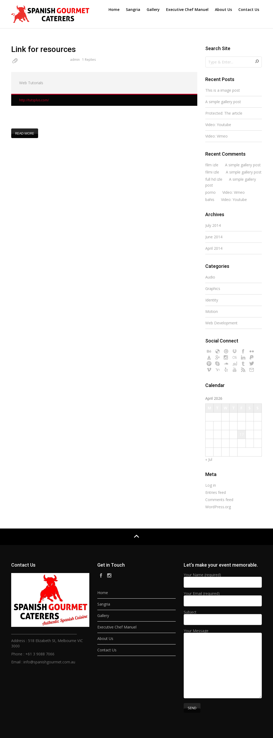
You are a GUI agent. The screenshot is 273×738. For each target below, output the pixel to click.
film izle (211, 164)
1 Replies (89, 59)
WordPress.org (218, 506)
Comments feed (219, 499)
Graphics (212, 288)
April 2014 (213, 248)
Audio (210, 277)
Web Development (221, 322)
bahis (209, 199)
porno (210, 192)
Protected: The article (223, 113)
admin (75, 59)
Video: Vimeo (216, 136)
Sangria (133, 9)
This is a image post (222, 90)
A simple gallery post (223, 101)
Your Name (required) (223, 579)
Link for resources (43, 49)
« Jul (208, 459)
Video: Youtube (218, 124)
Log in (210, 485)
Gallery (153, 9)
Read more (24, 133)
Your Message (223, 664)
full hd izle (213, 179)
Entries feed (215, 492)
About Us (223, 9)
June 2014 (213, 236)
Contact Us (248, 9)
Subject (223, 616)
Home (114, 9)
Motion (211, 311)
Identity (211, 300)
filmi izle (212, 172)
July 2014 (213, 225)
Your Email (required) (223, 597)
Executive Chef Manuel (187, 9)
